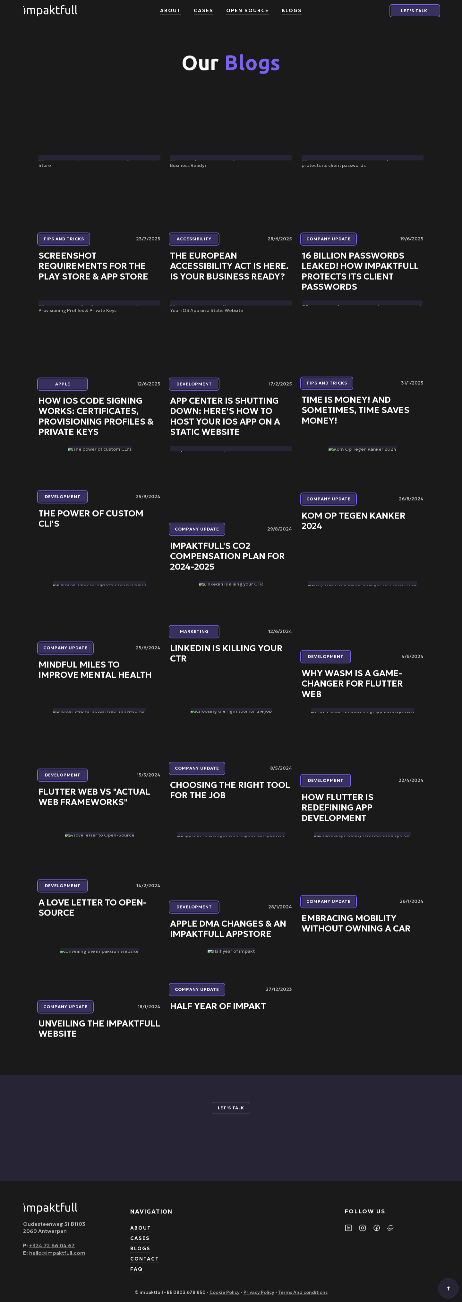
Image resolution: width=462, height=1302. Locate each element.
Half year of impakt (218, 1011)
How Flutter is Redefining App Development (337, 812)
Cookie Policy (225, 1297)
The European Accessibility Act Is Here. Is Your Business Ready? (229, 270)
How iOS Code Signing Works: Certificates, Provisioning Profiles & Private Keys (96, 421)
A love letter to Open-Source (92, 912)
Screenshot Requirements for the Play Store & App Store (93, 270)
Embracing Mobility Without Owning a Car (356, 928)
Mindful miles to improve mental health (95, 674)
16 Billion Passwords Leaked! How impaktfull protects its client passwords (360, 276)
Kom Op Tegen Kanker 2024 (354, 525)
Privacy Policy (259, 1297)
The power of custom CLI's (90, 523)
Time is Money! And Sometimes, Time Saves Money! (355, 414)
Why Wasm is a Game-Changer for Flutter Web (352, 688)
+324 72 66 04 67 (52, 1250)
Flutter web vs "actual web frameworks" (94, 801)
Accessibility (194, 243)
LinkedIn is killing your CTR (226, 658)
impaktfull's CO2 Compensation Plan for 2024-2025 (227, 561)
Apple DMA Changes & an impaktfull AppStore (228, 934)
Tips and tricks (63, 243)
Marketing (194, 636)
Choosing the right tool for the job (230, 795)
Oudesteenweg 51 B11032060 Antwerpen (54, 1232)
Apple (62, 389)
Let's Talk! (415, 10)
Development (194, 389)
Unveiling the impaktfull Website (99, 1033)
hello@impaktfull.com (57, 1257)
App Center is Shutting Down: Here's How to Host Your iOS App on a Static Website (225, 421)
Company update (328, 243)
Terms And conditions (303, 1297)
